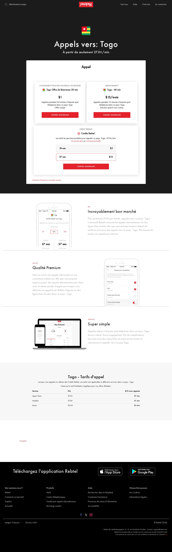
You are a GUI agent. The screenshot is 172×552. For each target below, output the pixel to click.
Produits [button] (50, 488)
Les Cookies (134, 493)
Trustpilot (23, 441)
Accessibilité (93, 506)
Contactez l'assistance (97, 497)
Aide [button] (90, 488)
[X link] (86, 515)
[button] (12, 523)
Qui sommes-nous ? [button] (14, 488)
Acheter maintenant (60, 115)
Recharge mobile (53, 506)
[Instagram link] (90, 515)
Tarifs (48, 493)
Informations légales (138, 497)
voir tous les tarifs (93, 141)
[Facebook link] (82, 515)
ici (166, 534)
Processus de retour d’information (102, 501)
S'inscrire (146, 4)
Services (124, 4)
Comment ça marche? (14, 497)
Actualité (9, 506)
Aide (135, 4)
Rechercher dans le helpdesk (100, 493)
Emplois (8, 501)
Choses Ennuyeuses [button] (138, 488)
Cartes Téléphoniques (55, 497)
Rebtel (8, 493)
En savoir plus (77, 141)
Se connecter (161, 4)
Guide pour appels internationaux (61, 501)
